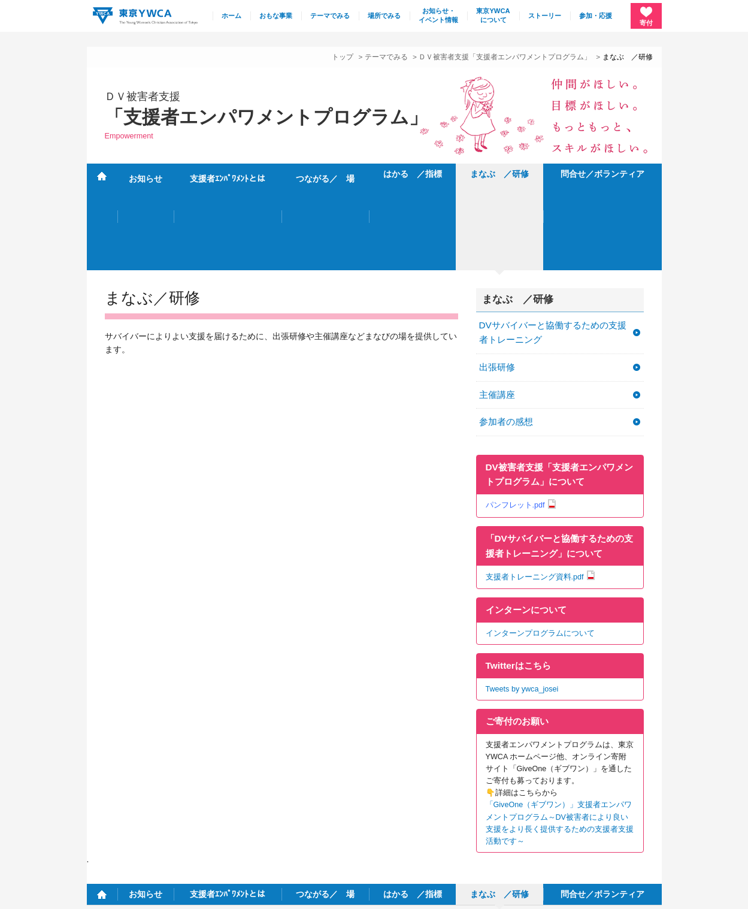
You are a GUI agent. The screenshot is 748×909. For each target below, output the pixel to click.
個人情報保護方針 (113, 893)
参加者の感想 (506, 336)
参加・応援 (595, 15)
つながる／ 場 (325, 174)
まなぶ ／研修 (499, 174)
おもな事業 (275, 15)
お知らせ (145, 174)
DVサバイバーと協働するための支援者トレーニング (552, 246)
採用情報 (559, 813)
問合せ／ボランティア (602, 174)
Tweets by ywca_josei (522, 603)
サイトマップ (508, 813)
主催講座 (497, 308)
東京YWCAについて (493, 15)
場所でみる (384, 15)
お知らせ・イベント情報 (438, 15)
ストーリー (544, 15)
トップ (342, 57)
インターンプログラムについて (540, 547)
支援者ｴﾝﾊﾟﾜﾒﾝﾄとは (227, 174)
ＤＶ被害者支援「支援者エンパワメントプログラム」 (505, 57)
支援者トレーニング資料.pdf (535, 491)
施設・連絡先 (450, 813)
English (640, 813)
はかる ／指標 (412, 174)
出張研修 (497, 281)
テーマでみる (330, 15)
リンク (601, 813)
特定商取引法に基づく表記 (197, 893)
